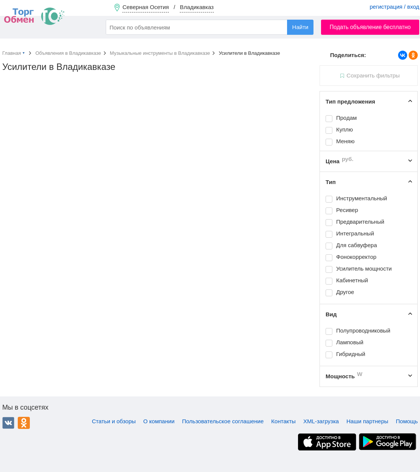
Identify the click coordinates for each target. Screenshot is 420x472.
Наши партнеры (367, 421)
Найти (300, 27)
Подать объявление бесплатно (370, 27)
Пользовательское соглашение (223, 421)
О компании (158, 421)
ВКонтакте (8, 423)
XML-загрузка (321, 421)
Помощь (407, 421)
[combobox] (209, 27)
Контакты (283, 421)
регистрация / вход (394, 6)
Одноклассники (24, 423)
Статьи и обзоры (114, 421)
